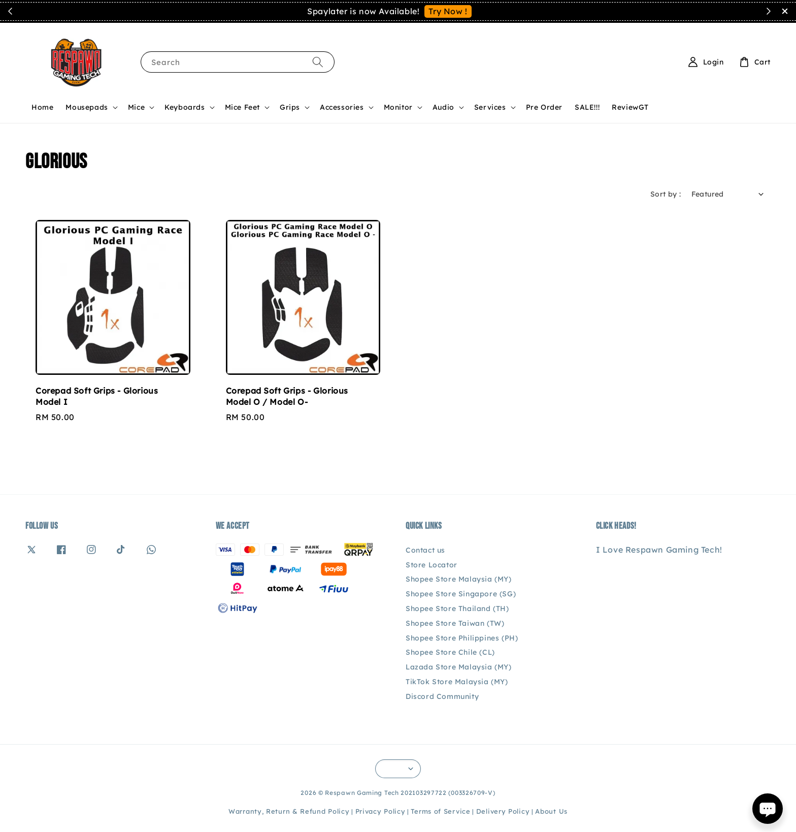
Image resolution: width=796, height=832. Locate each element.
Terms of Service (440, 811)
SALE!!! (587, 107)
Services (490, 107)
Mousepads (86, 107)
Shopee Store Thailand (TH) (457, 608)
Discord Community (442, 696)
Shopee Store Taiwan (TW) (455, 623)
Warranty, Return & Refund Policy (288, 811)
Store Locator (431, 564)
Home (42, 107)
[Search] (318, 62)
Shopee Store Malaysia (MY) (459, 579)
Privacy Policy (380, 811)
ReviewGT (630, 107)
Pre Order (544, 107)
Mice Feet (242, 107)
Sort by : (665, 194)
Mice (136, 107)
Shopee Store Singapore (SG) (461, 593)
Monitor (398, 107)
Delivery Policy (503, 811)
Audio (443, 107)
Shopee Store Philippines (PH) (462, 638)
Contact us (425, 550)
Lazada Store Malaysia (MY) (459, 666)
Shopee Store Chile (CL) (450, 652)
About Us (551, 811)
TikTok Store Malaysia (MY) (457, 681)
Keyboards (184, 107)
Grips (290, 107)
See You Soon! (504, 11)
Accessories (342, 107)
